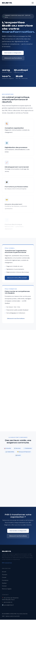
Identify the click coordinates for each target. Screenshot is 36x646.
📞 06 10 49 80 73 (7, 602)
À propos (4, 574)
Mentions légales (6, 589)
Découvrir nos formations (13, 58)
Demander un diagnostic (12, 53)
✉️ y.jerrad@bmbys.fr (8, 605)
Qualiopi (4, 583)
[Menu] (32, 3)
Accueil (4, 571)
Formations (5, 580)
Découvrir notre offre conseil (17, 277)
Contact (4, 586)
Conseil (4, 577)
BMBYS (7, 3)
